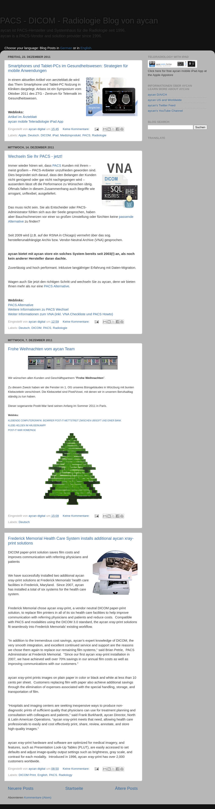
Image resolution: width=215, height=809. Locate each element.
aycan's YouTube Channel (165, 110)
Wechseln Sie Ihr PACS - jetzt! (35, 156)
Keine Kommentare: (76, 129)
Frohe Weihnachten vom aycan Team (41, 349)
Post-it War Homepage (22, 430)
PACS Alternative (56, 286)
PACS (86, 135)
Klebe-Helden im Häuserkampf (27, 425)
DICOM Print (27, 775)
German (66, 48)
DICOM (46, 135)
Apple (22, 135)
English (42, 775)
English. (86, 48)
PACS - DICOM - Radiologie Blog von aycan (79, 20)
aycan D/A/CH (157, 94)
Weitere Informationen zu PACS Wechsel (38, 309)
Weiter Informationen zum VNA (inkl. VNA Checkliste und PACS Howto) (60, 314)
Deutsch (33, 135)
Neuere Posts (20, 788)
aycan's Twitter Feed (161, 105)
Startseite (74, 788)
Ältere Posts (126, 788)
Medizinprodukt (70, 135)
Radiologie (99, 135)
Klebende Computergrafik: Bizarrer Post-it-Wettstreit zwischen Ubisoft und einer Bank (64, 420)
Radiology (65, 775)
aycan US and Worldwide (165, 100)
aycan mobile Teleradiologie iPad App (35, 121)
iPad (55, 135)
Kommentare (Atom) (38, 797)
